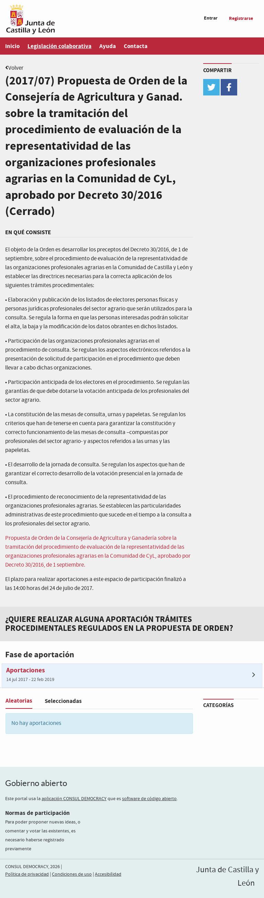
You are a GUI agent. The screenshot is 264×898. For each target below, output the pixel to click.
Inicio (12, 46)
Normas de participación (37, 813)
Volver (15, 68)
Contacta (135, 46)
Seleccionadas (63, 701)
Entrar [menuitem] (211, 18)
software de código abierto (149, 799)
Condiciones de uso (72, 874)
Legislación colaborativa (59, 46)
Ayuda (107, 46)
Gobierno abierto (36, 783)
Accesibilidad (108, 874)
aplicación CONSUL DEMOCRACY (74, 799)
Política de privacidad (27, 874)
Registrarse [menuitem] (241, 18)
